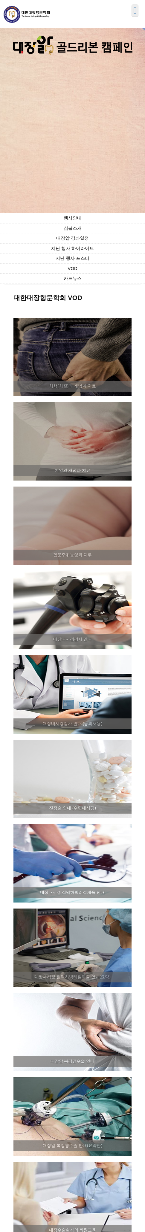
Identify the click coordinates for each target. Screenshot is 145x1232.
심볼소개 (73, 228)
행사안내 (73, 217)
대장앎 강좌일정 (72, 238)
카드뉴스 (73, 278)
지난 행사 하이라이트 (72, 248)
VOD (72, 268)
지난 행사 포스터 (72, 258)
